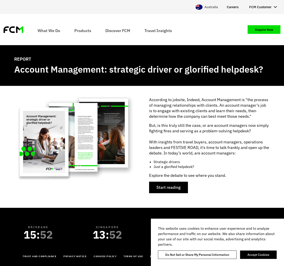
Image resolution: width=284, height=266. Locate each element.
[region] (217, 242)
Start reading (168, 187)
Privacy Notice (75, 256)
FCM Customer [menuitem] (260, 7)
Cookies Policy (105, 256)
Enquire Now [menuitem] (264, 30)
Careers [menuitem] (233, 7)
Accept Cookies (258, 255)
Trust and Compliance (39, 256)
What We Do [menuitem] (48, 30)
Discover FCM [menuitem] (117, 30)
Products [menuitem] (82, 30)
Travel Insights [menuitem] (158, 30)
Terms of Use (133, 256)
